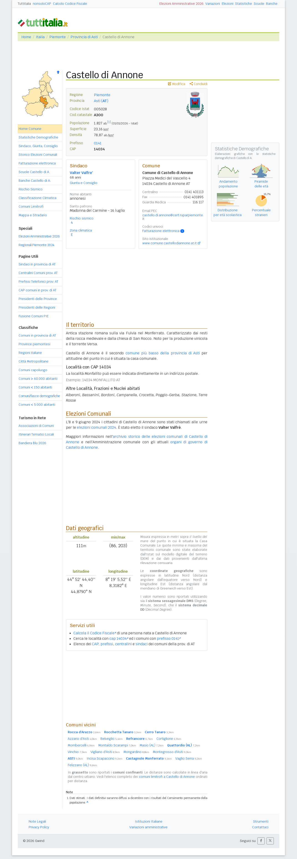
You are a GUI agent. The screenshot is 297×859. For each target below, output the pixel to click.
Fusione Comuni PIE (34, 316)
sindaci (142, 644)
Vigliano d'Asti (105, 752)
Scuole (259, 4)
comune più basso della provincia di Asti (163, 353)
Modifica (176, 84)
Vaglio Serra (188, 758)
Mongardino (136, 752)
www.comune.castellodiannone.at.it (169, 243)
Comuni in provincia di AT (37, 335)
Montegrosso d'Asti (172, 752)
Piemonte (57, 37)
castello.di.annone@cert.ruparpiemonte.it (173, 217)
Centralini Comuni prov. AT (38, 273)
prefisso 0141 (169, 638)
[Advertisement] (136, 686)
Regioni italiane (30, 353)
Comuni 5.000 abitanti (37, 405)
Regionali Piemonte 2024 (36, 245)
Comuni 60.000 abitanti (38, 379)
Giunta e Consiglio (83, 183)
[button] (261, 840)
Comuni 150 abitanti (35, 387)
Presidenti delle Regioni (37, 307)
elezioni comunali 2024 (96, 427)
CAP (95, 644)
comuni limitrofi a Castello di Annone (167, 777)
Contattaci (260, 827)
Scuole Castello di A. (34, 172)
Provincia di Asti (84, 37)
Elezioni (227, 4)
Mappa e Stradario (33, 215)
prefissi (107, 644)
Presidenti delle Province (38, 299)
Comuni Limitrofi (31, 206)
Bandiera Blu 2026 (32, 443)
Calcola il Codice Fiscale (94, 633)
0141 (97, 143)
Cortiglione (168, 739)
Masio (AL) (152, 745)
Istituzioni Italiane (148, 821)
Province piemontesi (34, 344)
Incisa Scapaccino (104, 758)
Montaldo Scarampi (117, 745)
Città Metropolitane (33, 361)
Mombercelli (81, 745)
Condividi (198, 84)
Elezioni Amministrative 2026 (181, 4)
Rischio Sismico (31, 189)
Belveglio (112, 739)
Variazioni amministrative (148, 827)
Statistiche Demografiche (38, 137)
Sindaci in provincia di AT (37, 264)
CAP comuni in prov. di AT (37, 290)
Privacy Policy (39, 827)
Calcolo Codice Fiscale (70, 4)
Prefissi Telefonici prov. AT (38, 282)
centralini (123, 644)
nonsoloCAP (42, 4)
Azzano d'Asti (82, 739)
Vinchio (77, 752)
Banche (271, 4)
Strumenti (260, 821)
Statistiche (243, 4)
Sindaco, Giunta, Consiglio (38, 146)
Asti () (101, 100)
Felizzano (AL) (82, 765)
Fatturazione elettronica (37, 163)
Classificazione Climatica (37, 198)
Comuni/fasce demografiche (39, 396)
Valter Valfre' (81, 172)
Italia (40, 37)
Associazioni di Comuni (36, 426)
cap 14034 (118, 638)
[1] (109, 122)
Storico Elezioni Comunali (38, 155)
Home (26, 37)
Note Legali (37, 821)
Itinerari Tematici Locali (36, 434)
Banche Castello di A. (35, 181)
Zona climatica (81, 230)
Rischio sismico (81, 218)
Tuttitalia (24, 4)
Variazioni (212, 4)
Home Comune (30, 129)
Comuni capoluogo (33, 370)
